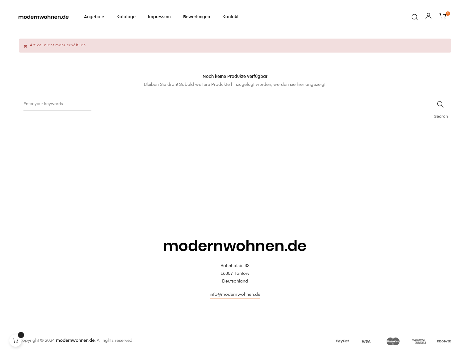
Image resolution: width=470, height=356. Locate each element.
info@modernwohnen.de (235, 294)
